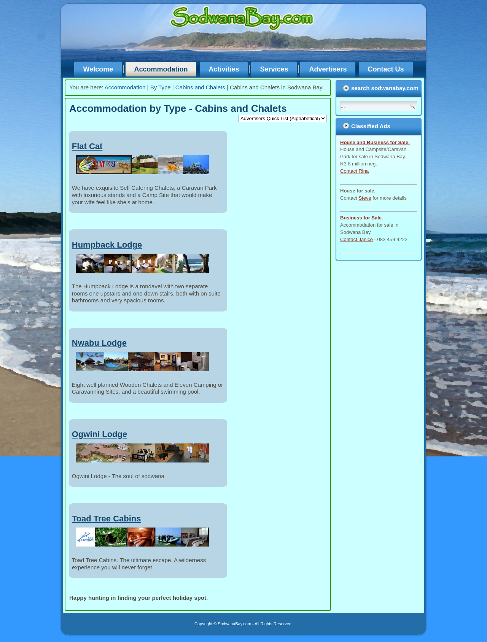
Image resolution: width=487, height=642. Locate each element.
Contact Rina (354, 171)
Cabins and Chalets (200, 87)
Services (274, 69)
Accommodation (161, 69)
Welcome (98, 69)
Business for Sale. (361, 218)
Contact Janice (356, 239)
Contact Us (386, 69)
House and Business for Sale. (375, 142)
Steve (364, 198)
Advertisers (328, 69)
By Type (160, 87)
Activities (223, 69)
